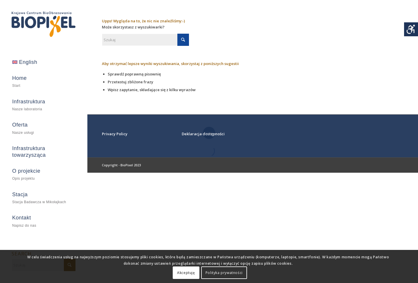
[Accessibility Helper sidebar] (411, 29)
